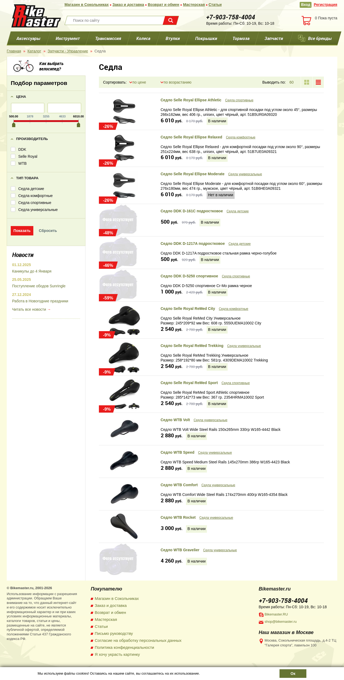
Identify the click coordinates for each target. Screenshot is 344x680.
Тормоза (240, 38)
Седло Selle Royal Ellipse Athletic (191, 100)
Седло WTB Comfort (179, 485)
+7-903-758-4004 (230, 17)
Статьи (215, 4)
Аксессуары (28, 38)
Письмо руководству (114, 633)
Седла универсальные (245, 174)
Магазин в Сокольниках (86, 4)
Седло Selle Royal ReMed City (188, 309)
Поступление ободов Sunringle (39, 286)
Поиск (170, 20)
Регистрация (325, 4)
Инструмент (68, 38)
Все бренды (320, 38)
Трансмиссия (108, 38)
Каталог (34, 51)
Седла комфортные (241, 137)
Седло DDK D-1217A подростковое (193, 244)
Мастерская (194, 4)
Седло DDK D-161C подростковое (192, 211)
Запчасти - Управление (68, 51)
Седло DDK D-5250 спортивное (189, 276)
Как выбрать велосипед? (51, 66)
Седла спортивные (239, 100)
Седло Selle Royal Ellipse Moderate (193, 174)
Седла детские (238, 211)
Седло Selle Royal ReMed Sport (189, 383)
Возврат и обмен (163, 4)
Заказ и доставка (128, 4)
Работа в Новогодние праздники (40, 301)
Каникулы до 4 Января (31, 271)
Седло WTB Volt (175, 420)
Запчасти (273, 38)
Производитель (32, 139)
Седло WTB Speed (178, 452)
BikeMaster (36, 15)
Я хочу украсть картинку (117, 654)
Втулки (173, 38)
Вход (305, 4)
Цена (21, 97)
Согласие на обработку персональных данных (138, 640)
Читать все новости (29, 309)
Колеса (143, 38)
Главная (14, 51)
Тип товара (27, 178)
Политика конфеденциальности (124, 647)
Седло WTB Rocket (178, 517)
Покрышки (206, 38)
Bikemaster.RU (276, 614)
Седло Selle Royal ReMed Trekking (192, 345)
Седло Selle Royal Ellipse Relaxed (191, 137)
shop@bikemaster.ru (281, 622)
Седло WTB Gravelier (180, 550)
